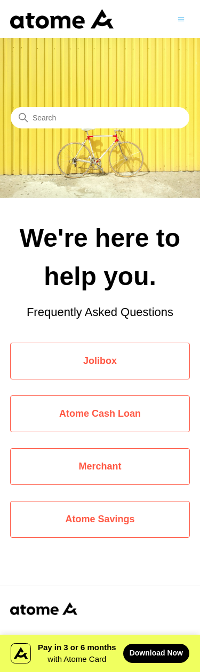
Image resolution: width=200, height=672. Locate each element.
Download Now (156, 653)
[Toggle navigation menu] (181, 18)
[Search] (100, 117)
